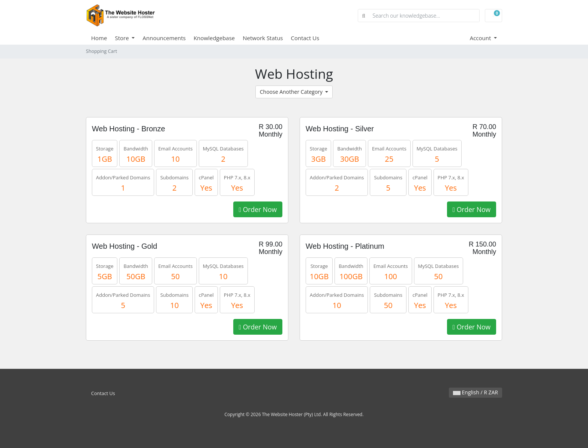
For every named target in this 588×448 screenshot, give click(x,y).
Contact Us (305, 38)
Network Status (263, 38)
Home (99, 38)
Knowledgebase (214, 38)
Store (122, 38)
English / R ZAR (475, 392)
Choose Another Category (292, 91)
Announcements (164, 38)
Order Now (258, 209)
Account (481, 38)
